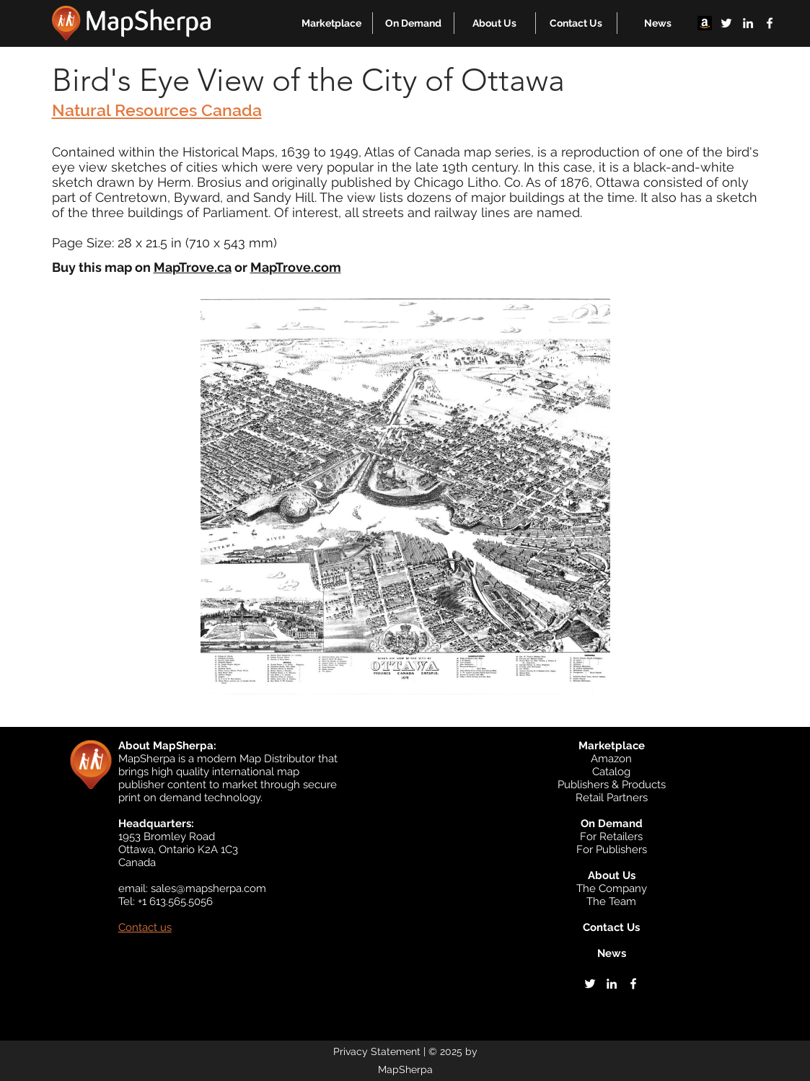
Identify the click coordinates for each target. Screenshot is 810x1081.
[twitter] (726, 23)
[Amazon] (704, 23)
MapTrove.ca (193, 267)
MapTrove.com (295, 267)
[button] (331, 23)
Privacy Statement (377, 1051)
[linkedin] (748, 23)
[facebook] (769, 23)
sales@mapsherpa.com (208, 888)
